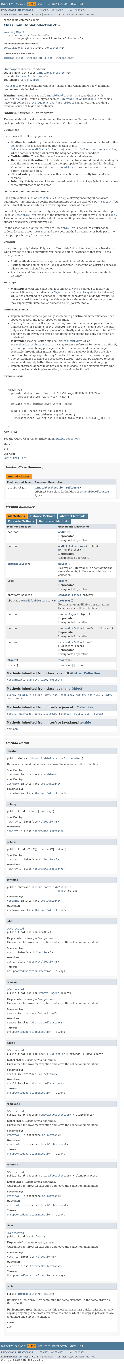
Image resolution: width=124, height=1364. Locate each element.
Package (20, 4)
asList (63, 563)
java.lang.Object (14, 32)
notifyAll (95, 694)
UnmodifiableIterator (36, 600)
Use (40, 4)
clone (11, 694)
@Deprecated (15, 928)
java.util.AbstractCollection (26, 35)
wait (108, 694)
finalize (36, 694)
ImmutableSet (65, 57)
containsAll (15, 679)
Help (80, 4)
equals (22, 694)
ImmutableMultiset (39, 57)
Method (48, 14)
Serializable (13, 47)
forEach (12, 729)
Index (72, 4)
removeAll (65, 628)
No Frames (57, 10)
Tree (47, 4)
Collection (52, 47)
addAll (63, 546)
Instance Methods (42, 516)
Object (76, 595)
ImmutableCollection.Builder (56, 487)
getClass (51, 694)
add (60, 532)
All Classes (77, 10)
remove (63, 614)
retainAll (65, 642)
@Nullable (64, 887)
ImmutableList (14, 57)
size (44, 679)
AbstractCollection (29, 76)
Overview (7, 4)
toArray (63, 660)
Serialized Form (15, 457)
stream (98, 713)
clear (62, 580)
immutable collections (65, 438)
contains (64, 595)
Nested (17, 14)
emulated (32, 69)
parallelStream (45, 713)
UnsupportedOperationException (29, 971)
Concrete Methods (21, 521)
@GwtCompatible (14, 69)
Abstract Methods (72, 516)
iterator (64, 600)
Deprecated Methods (54, 521)
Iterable (31, 47)
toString (56, 679)
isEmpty (32, 679)
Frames (44, 10)
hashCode (66, 694)
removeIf (65, 713)
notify (80, 694)
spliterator (82, 713)
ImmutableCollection (51, 72)
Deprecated (59, 4)
